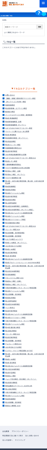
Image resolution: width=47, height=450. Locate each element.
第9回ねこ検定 (10, 376)
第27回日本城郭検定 (12, 369)
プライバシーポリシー (20, 431)
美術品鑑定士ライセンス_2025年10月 (18, 386)
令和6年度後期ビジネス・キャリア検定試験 (20, 288)
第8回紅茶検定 (10, 190)
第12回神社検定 (11, 203)
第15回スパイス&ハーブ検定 (15, 219)
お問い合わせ (10, 95)
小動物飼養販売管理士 (13, 164)
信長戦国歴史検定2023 (13, 148)
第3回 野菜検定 (10, 135)
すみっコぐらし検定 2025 (14, 278)
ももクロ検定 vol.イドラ (14, 239)
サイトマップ (20, 440)
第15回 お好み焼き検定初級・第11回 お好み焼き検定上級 (24, 267)
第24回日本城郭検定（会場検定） (17, 206)
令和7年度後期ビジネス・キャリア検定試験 (20, 392)
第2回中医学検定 (11, 196)
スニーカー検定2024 (12, 229)
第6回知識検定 (10, 186)
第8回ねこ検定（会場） (13, 281)
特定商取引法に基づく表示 (12, 435)
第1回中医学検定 (11, 151)
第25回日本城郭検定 (12, 271)
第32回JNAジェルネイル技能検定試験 (18, 314)
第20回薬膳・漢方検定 (13, 236)
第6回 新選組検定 (11, 118)
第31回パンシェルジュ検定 (15, 324)
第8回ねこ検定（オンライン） (16, 284)
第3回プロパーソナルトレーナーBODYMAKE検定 (22, 262)
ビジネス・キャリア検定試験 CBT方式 (18, 350)
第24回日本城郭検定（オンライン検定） (19, 210)
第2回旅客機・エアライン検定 (16, 108)
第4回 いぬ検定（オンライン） (16, 242)
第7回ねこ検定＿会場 (12, 171)
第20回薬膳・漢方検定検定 (15, 233)
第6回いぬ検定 (10, 359)
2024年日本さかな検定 (13, 246)
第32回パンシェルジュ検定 (15, 396)
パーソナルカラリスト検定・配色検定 (18, 115)
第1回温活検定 (10, 141)
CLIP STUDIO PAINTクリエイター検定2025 (20, 226)
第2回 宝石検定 (10, 362)
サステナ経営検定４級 (13, 178)
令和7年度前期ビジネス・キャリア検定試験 (20, 321)
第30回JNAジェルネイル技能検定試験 (18, 213)
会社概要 (5, 431)
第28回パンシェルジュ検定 (15, 193)
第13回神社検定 (11, 301)
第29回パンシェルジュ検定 (15, 216)
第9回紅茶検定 (10, 298)
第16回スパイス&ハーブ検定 (15, 317)
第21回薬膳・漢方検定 (13, 294)
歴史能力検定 (10, 111)
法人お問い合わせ (32, 435)
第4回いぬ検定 (10, 249)
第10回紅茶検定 (11, 331)
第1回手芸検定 (10, 372)
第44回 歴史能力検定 (12, 327)
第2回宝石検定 (10, 200)
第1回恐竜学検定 (11, 252)
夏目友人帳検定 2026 (12, 405)
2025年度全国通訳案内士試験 (15, 154)
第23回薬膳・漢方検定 (13, 402)
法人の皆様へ (7, 440)
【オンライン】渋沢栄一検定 (15, 102)
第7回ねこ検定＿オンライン (15, 174)
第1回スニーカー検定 (12, 145)
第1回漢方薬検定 (11, 382)
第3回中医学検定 (11, 311)
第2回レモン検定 (11, 161)
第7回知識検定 (10, 274)
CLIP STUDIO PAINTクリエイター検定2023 (20, 158)
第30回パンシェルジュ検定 (15, 291)
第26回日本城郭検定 (12, 304)
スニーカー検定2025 (12, 334)
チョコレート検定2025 (13, 344)
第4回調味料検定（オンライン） (17, 138)
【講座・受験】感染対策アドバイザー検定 (20, 98)
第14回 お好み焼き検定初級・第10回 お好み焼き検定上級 (24, 182)
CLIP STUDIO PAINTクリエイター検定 (18, 128)
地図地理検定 (10, 105)
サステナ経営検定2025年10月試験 (17, 168)
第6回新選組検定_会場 (13, 121)
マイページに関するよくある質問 (17, 131)
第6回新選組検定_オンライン (15, 125)
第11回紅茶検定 (11, 389)
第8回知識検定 (10, 399)
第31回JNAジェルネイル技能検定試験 (18, 259)
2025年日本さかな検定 (13, 347)
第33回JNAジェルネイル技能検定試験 (18, 366)
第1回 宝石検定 (10, 256)
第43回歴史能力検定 (12, 223)
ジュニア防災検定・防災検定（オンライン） (21, 379)
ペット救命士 (10, 307)
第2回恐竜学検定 (11, 337)
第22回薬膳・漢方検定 (13, 341)
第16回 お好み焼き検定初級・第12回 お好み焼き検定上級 (24, 355)
